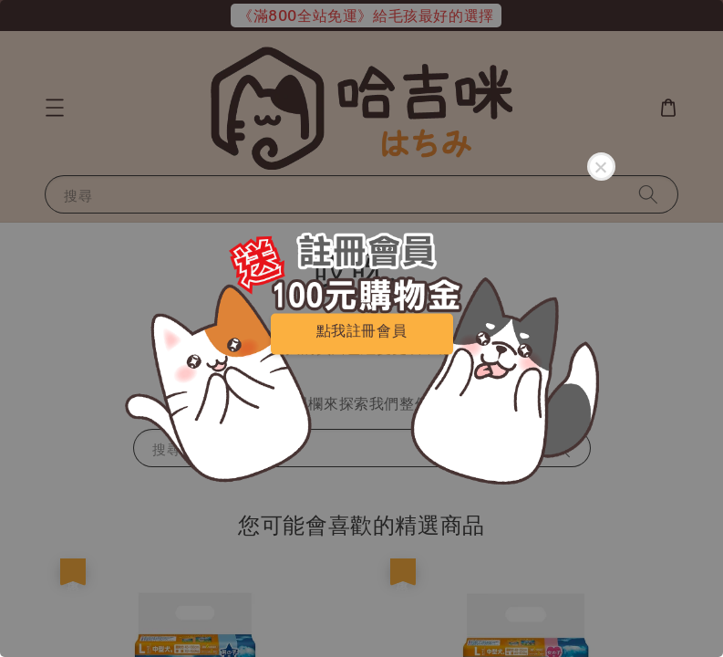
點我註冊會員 (362, 330)
